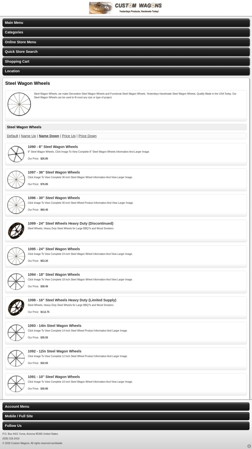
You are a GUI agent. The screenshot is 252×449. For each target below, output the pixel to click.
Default (12, 136)
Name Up (28, 136)
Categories (14, 32)
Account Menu (17, 406)
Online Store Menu (20, 42)
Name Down (49, 136)
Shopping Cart (17, 61)
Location (12, 71)
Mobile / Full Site (19, 416)
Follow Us (13, 426)
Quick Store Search (21, 52)
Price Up (69, 136)
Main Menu (14, 23)
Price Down (88, 136)
